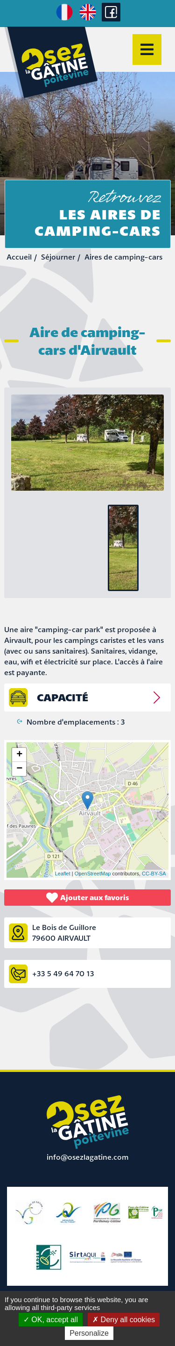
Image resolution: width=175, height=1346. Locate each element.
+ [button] (19, 755)
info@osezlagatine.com (88, 1157)
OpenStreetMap (93, 873)
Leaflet (62, 873)
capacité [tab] (62, 697)
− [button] (19, 769)
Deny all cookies (123, 1320)
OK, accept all (50, 1320)
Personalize (89, 1333)
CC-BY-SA (154, 873)
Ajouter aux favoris (87, 897)
